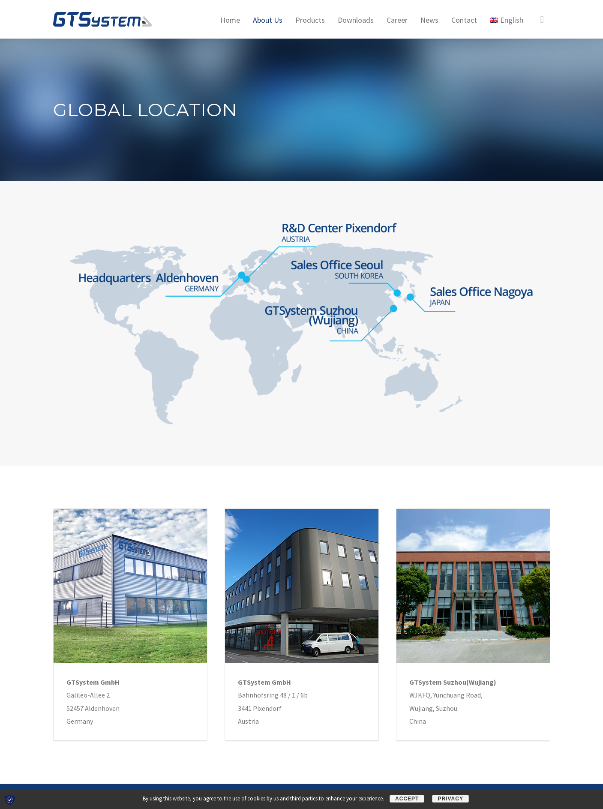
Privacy (450, 799)
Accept (407, 799)
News (429, 20)
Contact (464, 20)
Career (397, 20)
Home (230, 20)
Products (310, 20)
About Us (267, 20)
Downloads (356, 20)
